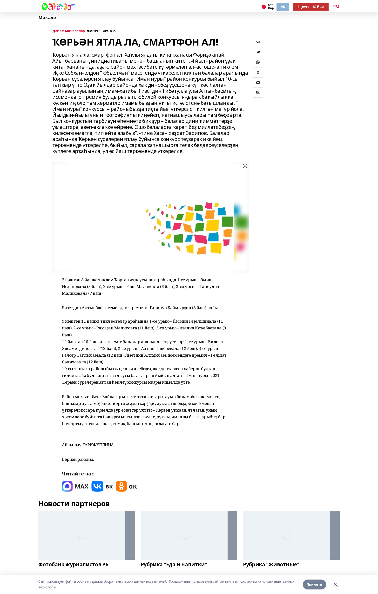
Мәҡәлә (47, 17)
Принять (314, 584)
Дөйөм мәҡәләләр (68, 31)
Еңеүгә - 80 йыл (310, 6)
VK (283, 6)
